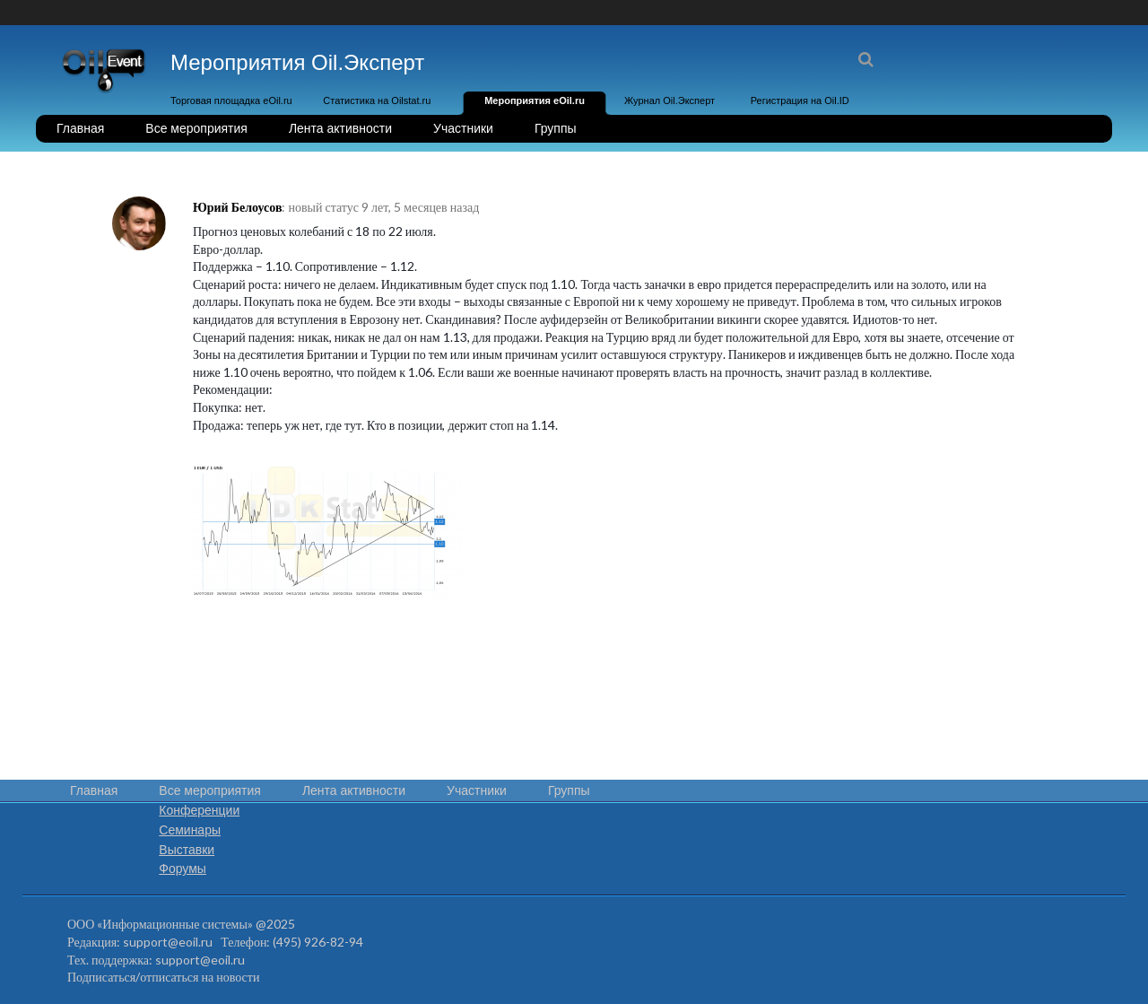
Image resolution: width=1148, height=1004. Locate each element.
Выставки (186, 849)
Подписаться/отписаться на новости (163, 976)
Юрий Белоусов (237, 206)
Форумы (182, 868)
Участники (463, 128)
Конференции (199, 810)
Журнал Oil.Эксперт (669, 100)
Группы (556, 128)
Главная (80, 128)
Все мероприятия (196, 128)
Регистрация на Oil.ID (800, 100)
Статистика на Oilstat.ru (376, 100)
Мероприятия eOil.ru (534, 100)
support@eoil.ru (168, 941)
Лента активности (340, 128)
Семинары (190, 830)
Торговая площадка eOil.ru (231, 100)
